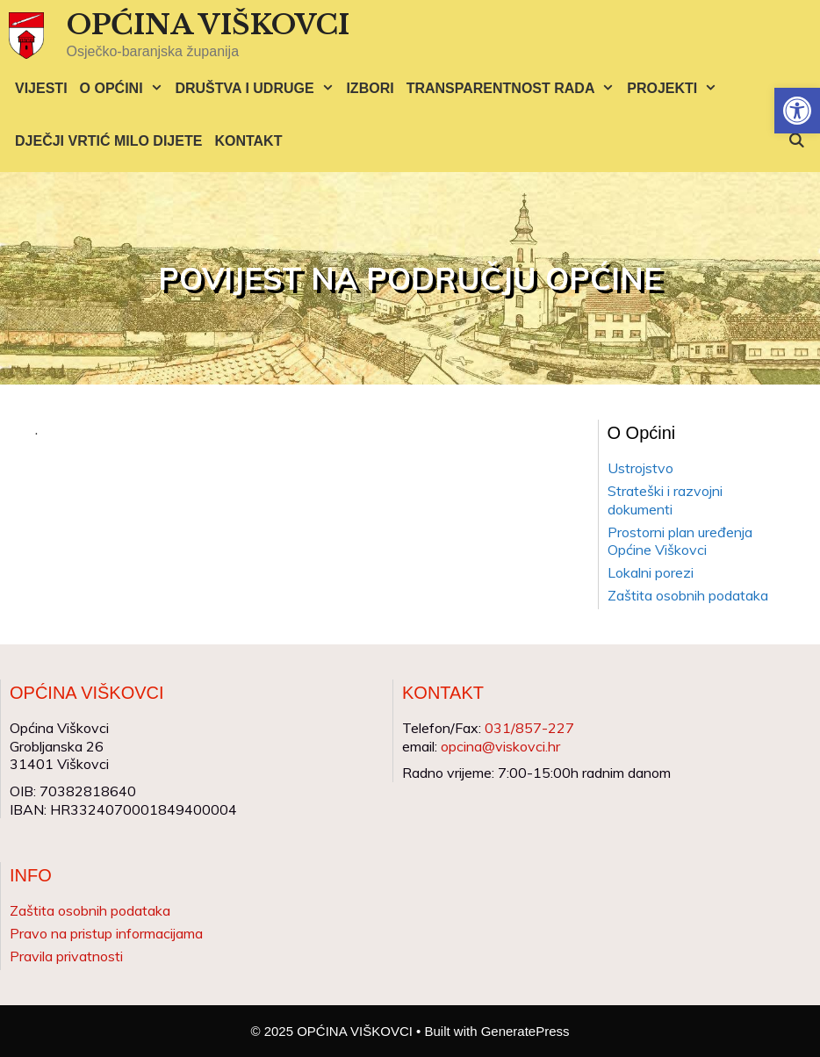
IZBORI (369, 88)
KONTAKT (248, 140)
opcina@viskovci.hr (500, 746)
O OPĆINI (124, 88)
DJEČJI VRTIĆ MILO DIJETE (108, 140)
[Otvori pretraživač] (795, 141)
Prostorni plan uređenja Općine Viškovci (680, 541)
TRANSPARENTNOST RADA (514, 88)
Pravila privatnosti (66, 956)
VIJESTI (41, 88)
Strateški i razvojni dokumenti (665, 500)
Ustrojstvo (640, 468)
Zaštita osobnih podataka (688, 595)
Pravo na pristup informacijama (106, 933)
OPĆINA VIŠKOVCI (208, 24)
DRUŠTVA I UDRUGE (257, 88)
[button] (797, 110)
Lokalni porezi (651, 572)
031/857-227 (529, 728)
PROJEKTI (675, 88)
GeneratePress (525, 1031)
